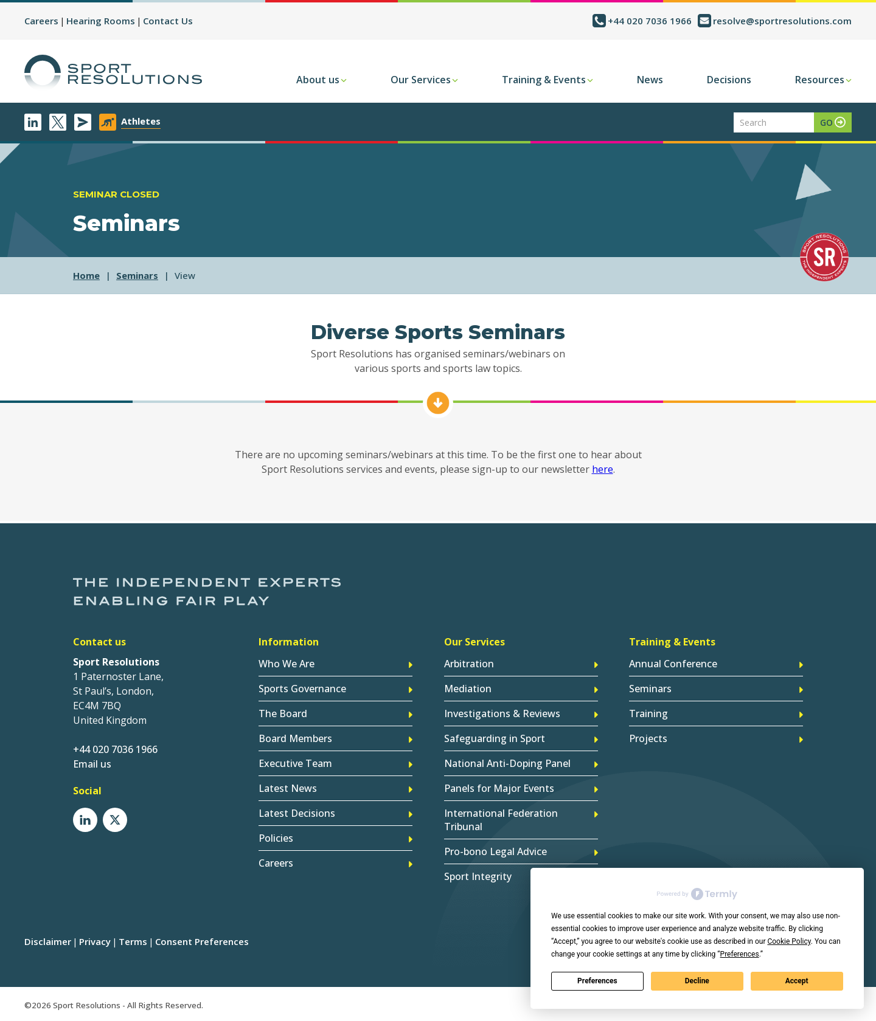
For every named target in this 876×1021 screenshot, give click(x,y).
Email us (92, 764)
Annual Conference (673, 663)
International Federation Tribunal (501, 819)
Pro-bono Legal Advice (495, 851)
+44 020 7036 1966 (650, 21)
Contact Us (168, 21)
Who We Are (287, 663)
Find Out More (438, 403)
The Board (283, 713)
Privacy (95, 941)
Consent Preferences (202, 941)
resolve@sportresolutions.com (782, 21)
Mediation (468, 688)
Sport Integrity (478, 876)
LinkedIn (32, 122)
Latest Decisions (297, 813)
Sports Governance (302, 688)
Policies (276, 838)
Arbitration (469, 663)
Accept (796, 981)
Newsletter (82, 122)
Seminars (650, 688)
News (650, 79)
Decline (697, 981)
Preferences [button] (739, 954)
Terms (133, 941)
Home (86, 275)
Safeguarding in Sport (494, 738)
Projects (648, 738)
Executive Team (295, 763)
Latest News (288, 788)
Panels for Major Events (499, 788)
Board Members (295, 738)
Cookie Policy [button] (788, 941)
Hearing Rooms (100, 21)
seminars (137, 275)
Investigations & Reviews (502, 713)
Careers (41, 21)
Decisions (729, 79)
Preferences (597, 981)
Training (648, 713)
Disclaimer (47, 941)
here (602, 469)
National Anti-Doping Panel (507, 763)
